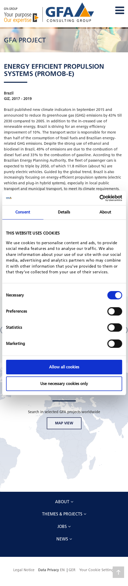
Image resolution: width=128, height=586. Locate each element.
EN (62, 570)
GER (72, 570)
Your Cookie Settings (97, 570)
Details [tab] (64, 212)
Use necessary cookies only (64, 383)
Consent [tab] (22, 212)
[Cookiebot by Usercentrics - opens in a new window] (99, 198)
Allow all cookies (64, 366)
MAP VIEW (64, 423)
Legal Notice (24, 570)
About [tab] (105, 212)
